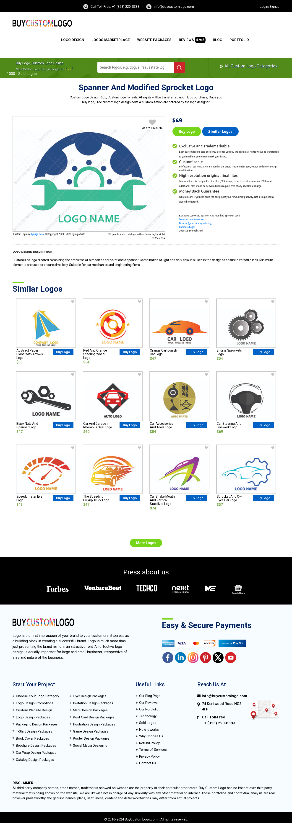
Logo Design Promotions (34, 703)
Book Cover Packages (32, 738)
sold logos (27, 74)
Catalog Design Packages (35, 760)
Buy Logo (187, 131)
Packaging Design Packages (37, 724)
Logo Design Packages (33, 717)
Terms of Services (153, 750)
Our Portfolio (149, 709)
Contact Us (147, 763)
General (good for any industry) (195, 223)
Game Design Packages (90, 731)
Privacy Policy (149, 756)
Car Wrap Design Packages (36, 753)
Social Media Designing (90, 745)
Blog (217, 40)
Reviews (192, 40)
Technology (147, 716)
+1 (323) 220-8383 (218, 723)
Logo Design (72, 40)
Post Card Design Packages (94, 717)
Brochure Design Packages (36, 745)
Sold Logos (147, 723)
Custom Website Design (34, 710)
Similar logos (220, 131)
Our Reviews (148, 703)
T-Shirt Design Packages (34, 731)
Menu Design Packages (90, 710)
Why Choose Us (151, 736)
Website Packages (154, 40)
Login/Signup (269, 7)
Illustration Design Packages (94, 724)
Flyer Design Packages (90, 696)
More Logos (146, 542)
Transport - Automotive (191, 219)
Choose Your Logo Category (37, 696)
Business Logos (187, 227)
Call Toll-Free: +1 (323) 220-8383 (115, 7)
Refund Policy (149, 743)
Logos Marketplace (110, 40)
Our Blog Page (149, 696)
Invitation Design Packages (93, 703)
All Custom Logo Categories (248, 66)
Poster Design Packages (91, 738)
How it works (149, 730)
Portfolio (239, 40)
